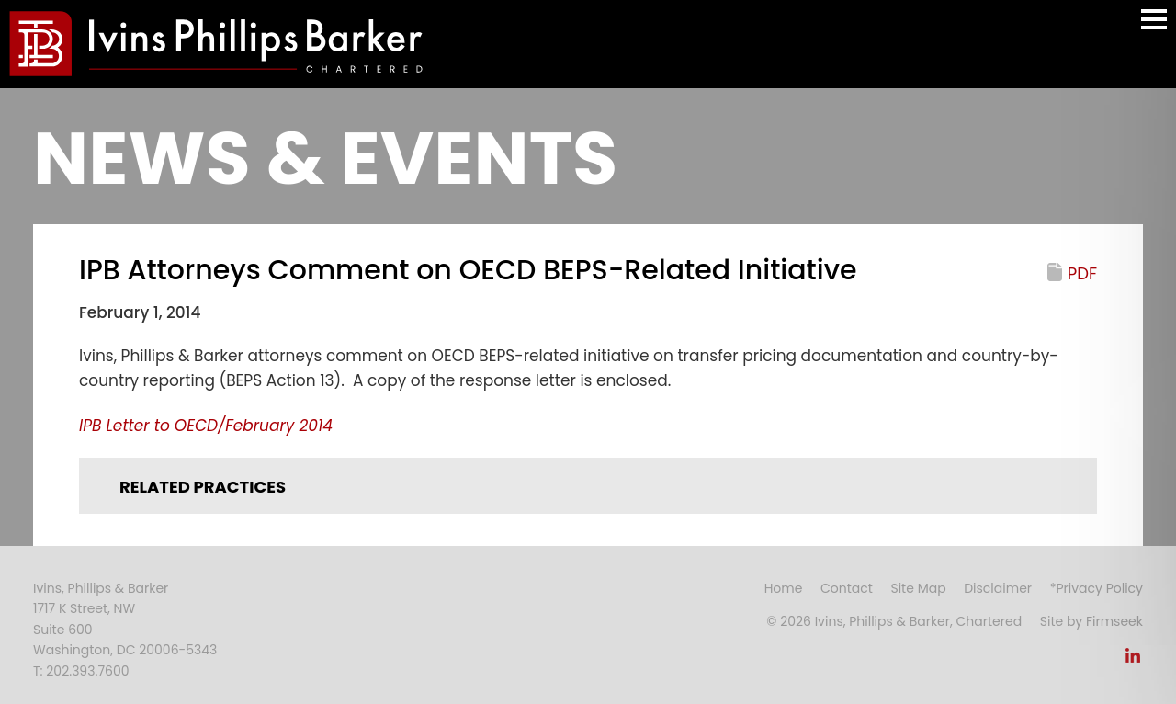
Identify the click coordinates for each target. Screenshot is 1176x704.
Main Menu (1154, 28)
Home (783, 588)
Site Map (917, 588)
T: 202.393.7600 (81, 671)
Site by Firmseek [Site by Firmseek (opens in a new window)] (1091, 621)
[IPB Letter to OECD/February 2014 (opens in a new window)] (206, 425)
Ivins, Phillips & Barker (100, 588)
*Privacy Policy (1096, 588)
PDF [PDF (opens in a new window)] (1082, 273)
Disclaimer (998, 588)
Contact (846, 588)
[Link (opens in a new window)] (1133, 661)
